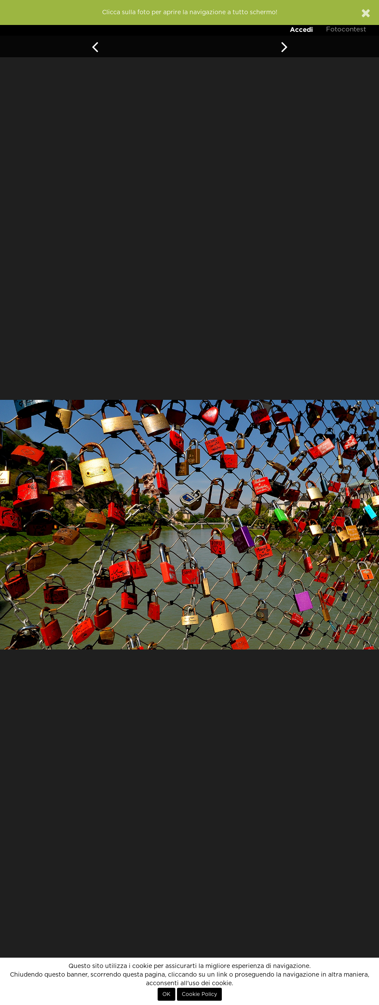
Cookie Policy (199, 994)
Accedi (301, 29)
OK (166, 994)
